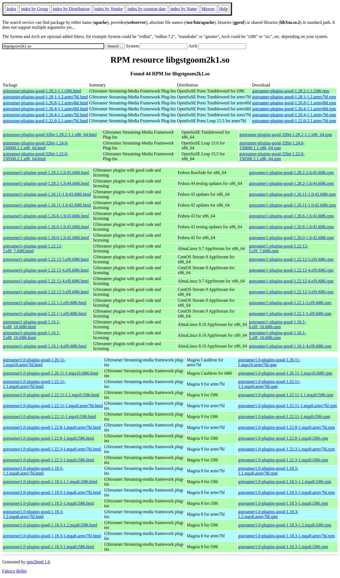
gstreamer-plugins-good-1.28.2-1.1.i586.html (42, 91)
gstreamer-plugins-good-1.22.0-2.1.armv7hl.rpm (294, 120)
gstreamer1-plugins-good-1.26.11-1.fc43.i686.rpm (292, 194)
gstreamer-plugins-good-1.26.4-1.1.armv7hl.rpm (294, 115)
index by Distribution (71, 9)
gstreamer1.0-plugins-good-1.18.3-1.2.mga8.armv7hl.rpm (268, 514)
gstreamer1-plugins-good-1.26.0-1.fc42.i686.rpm (291, 237)
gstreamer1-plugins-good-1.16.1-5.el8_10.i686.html (31, 335)
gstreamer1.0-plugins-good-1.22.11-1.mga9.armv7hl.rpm (287, 405)
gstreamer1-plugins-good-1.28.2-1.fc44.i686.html (46, 183)
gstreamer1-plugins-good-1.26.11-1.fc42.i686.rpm (292, 205)
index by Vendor (108, 9)
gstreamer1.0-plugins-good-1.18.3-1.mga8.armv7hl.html (52, 536)
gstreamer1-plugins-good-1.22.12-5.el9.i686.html (46, 259)
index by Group (34, 9)
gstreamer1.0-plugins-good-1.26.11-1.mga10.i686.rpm (285, 373)
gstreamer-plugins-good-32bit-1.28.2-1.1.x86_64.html (50, 134)
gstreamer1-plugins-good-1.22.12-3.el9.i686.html (46, 292)
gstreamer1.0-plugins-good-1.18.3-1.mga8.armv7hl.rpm (286, 536)
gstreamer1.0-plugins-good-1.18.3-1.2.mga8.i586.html (50, 525)
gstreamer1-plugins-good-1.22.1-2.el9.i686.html (45, 302)
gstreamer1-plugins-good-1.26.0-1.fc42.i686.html (46, 237)
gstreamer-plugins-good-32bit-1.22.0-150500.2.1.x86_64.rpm (272, 156)
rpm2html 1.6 (38, 562)
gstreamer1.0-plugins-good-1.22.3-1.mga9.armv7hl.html (52, 449)
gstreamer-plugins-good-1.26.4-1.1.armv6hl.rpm (294, 109)
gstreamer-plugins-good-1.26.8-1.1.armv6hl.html (45, 103)
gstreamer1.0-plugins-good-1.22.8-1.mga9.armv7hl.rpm (286, 427)
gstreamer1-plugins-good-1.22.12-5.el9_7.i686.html (32, 248)
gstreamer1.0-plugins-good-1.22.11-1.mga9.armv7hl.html (53, 405)
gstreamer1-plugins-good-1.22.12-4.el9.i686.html (46, 270)
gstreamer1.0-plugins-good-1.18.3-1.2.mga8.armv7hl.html (33, 514)
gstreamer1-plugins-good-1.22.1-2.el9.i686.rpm (290, 302)
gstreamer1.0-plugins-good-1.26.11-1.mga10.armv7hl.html (34, 362)
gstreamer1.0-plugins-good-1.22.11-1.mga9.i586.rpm (284, 416)
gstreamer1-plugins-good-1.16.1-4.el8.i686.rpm (290, 346)
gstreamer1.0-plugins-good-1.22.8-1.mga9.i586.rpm (283, 438)
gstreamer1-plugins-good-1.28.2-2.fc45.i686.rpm (291, 172)
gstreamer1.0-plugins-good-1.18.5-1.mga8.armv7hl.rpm (286, 492)
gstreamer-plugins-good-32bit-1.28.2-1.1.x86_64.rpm (285, 134)
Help (223, 9)
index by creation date (146, 9)
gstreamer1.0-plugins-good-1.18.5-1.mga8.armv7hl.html (52, 492)
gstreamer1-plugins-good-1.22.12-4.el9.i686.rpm (291, 270)
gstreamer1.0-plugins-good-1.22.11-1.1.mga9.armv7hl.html (34, 384)
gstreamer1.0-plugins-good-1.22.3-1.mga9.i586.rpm (283, 460)
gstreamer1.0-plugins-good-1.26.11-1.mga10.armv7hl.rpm (269, 362)
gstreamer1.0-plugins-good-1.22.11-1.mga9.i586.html (49, 416)
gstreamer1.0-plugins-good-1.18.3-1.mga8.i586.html (48, 546)
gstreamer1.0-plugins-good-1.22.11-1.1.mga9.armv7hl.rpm (269, 384)
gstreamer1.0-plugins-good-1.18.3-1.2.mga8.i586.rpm (284, 525)
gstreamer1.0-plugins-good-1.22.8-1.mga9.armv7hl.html (52, 427)
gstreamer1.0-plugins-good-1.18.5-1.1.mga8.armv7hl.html (33, 471)
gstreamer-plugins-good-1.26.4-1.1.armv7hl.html (45, 115)
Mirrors (208, 9)
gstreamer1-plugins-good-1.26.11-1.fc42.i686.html (47, 205)
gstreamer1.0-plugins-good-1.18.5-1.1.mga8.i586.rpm (284, 481)
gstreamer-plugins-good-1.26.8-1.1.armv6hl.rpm (294, 103)
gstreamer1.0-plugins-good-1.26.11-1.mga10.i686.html (50, 373)
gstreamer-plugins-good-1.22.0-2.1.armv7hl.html (45, 120)
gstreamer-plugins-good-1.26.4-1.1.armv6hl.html (45, 109)
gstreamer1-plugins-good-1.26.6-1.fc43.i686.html (46, 216)
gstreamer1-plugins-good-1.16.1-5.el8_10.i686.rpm (277, 335)
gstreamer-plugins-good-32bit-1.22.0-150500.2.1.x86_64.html (35, 156)
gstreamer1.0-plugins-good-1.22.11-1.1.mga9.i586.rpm (286, 395)
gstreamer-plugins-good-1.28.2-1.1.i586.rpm (290, 91)
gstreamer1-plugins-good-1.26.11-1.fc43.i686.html (47, 194)
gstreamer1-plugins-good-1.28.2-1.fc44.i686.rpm (291, 183)
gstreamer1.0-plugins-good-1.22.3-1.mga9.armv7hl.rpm (286, 449)
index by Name (183, 9)
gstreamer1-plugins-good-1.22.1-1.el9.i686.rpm (290, 313)
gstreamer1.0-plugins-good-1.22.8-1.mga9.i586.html (48, 438)
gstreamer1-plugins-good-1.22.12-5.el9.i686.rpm (291, 259)
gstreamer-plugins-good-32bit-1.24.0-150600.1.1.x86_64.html (35, 145)
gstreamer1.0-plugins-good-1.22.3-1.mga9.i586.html (48, 460)
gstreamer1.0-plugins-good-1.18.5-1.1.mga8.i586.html (50, 481)
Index (11, 9)
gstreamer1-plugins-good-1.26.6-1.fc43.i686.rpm (291, 216)
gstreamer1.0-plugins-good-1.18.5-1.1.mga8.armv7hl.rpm (268, 471)
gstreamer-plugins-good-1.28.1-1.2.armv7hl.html (45, 97)
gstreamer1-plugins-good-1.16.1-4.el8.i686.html (45, 346)
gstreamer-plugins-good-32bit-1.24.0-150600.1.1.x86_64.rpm (272, 145)
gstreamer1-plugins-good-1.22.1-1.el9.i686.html (45, 313)
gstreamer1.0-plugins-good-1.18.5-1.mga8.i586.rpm (283, 503)
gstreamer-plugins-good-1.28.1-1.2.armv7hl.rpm (294, 97)
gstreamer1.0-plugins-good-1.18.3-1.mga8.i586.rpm (283, 546)
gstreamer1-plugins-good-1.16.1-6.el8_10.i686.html (31, 324)
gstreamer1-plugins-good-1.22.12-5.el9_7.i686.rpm (278, 248)
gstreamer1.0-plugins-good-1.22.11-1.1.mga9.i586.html (51, 395)
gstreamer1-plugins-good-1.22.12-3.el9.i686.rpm (291, 292)
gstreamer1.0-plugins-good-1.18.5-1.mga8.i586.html (48, 503)
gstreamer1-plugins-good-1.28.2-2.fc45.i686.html (46, 172)
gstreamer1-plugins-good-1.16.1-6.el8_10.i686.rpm (277, 324)
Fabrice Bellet (14, 571)
